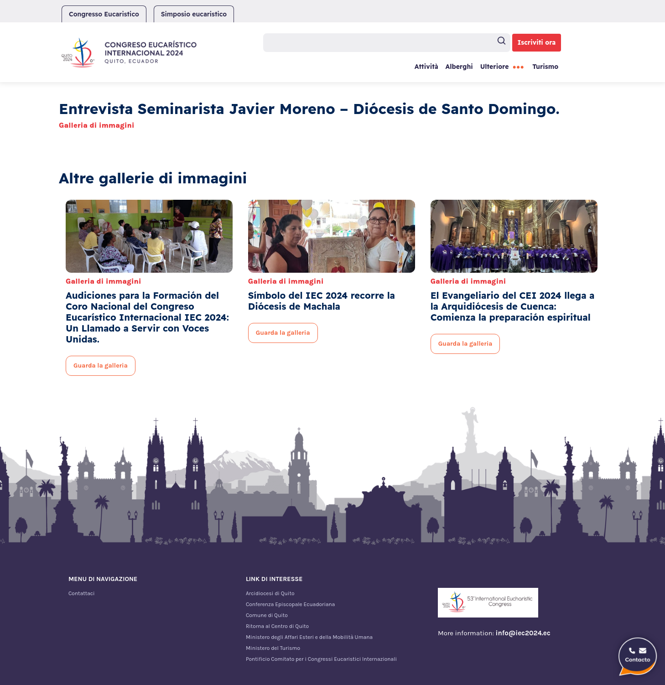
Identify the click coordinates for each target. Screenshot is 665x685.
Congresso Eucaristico (104, 14)
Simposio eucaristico (194, 14)
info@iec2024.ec (523, 633)
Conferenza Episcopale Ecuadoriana (290, 604)
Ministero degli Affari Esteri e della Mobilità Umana (309, 637)
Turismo (545, 66)
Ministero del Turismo (273, 648)
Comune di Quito (267, 615)
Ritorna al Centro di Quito (277, 626)
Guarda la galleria (100, 365)
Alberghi (459, 66)
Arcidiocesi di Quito (270, 593)
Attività (426, 66)
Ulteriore (494, 66)
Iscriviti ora (537, 42)
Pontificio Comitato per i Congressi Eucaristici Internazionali (321, 659)
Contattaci (81, 593)
